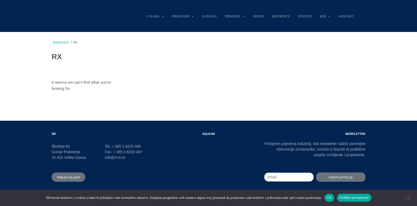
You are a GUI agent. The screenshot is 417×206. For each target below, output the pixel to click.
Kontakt (346, 15)
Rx (57, 55)
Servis (258, 15)
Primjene (235, 15)
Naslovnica (61, 42)
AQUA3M (208, 133)
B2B (325, 15)
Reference (281, 15)
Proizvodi (183, 15)
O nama (155, 15)
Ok (329, 198)
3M (54, 133)
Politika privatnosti (354, 198)
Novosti (305, 15)
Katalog (209, 15)
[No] (408, 197)
